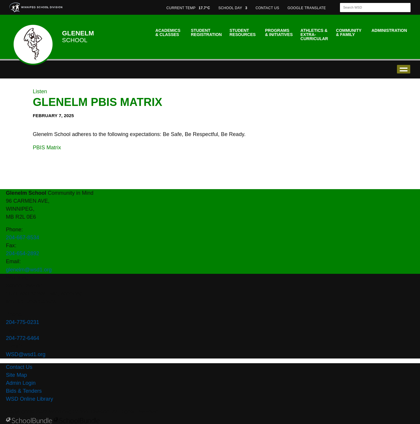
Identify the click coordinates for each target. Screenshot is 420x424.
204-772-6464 (22, 338)
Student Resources (242, 32)
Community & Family (349, 32)
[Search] (370, 7)
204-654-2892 (22, 253)
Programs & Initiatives (279, 32)
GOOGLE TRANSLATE (307, 8)
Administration (389, 30)
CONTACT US (267, 8)
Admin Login (21, 383)
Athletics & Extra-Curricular (314, 34)
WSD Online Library (29, 399)
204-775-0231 (22, 322)
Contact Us (19, 367)
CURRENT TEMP (188, 8)
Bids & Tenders (24, 391)
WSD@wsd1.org (25, 354)
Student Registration (206, 32)
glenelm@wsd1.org (29, 270)
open (403, 69)
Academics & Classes (167, 32)
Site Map (16, 375)
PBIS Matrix (47, 147)
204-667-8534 (22, 237)
